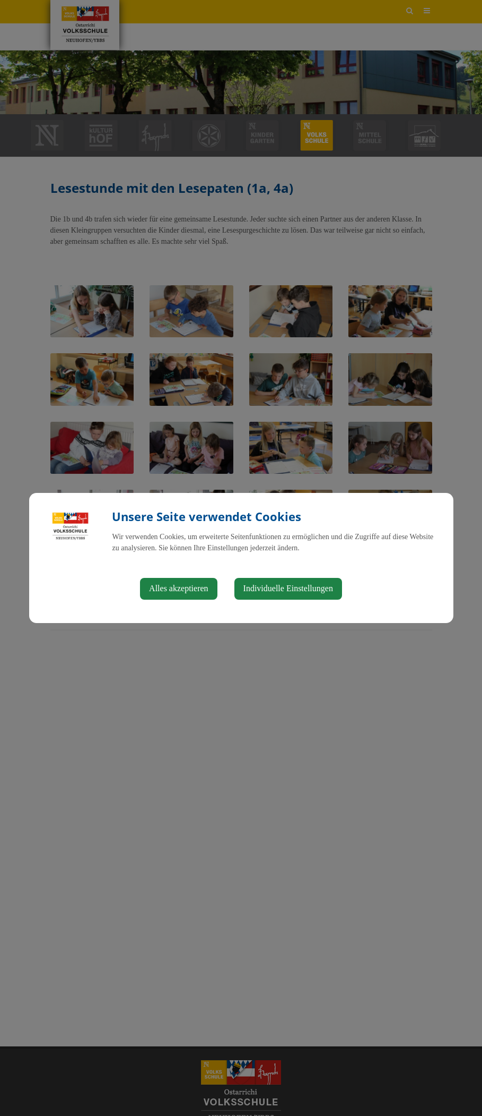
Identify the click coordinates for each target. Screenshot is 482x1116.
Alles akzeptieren (178, 588)
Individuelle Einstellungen (288, 588)
